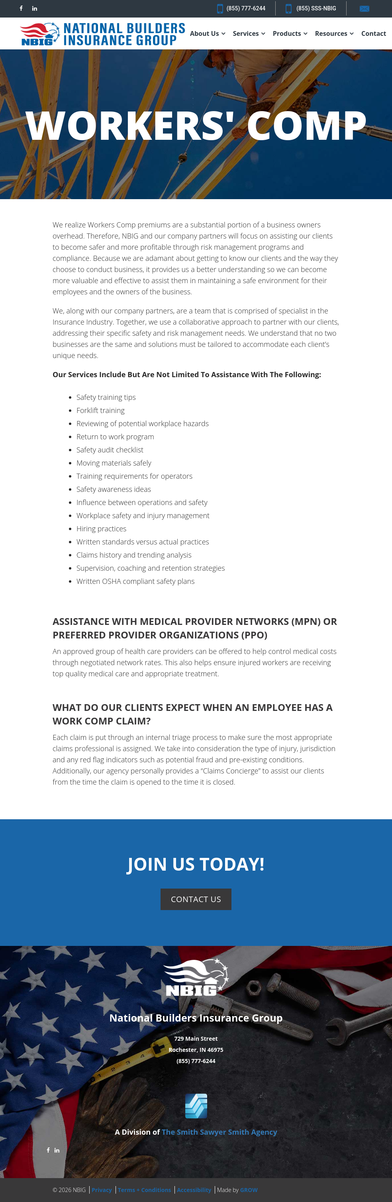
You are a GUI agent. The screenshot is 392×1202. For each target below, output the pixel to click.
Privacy (102, 1190)
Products (287, 33)
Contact (373, 33)
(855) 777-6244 (241, 9)
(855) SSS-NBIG (311, 9)
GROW (249, 1190)
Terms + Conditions (144, 1190)
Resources (331, 33)
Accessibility (194, 1190)
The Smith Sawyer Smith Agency (219, 1132)
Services (246, 33)
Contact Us (196, 899)
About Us (204, 33)
